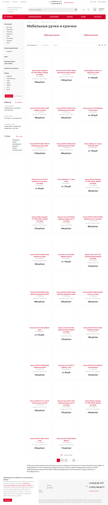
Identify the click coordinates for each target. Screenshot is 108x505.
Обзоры (70, 16)
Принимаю (7, 500)
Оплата (49, 485)
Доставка (50, 487)
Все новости (18, 102)
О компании (54, 16)
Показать (9, 96)
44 (73, 460)
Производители (35, 16)
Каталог (10, 16)
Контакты (97, 16)
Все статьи (19, 136)
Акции (83, 16)
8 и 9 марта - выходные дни (13, 118)
